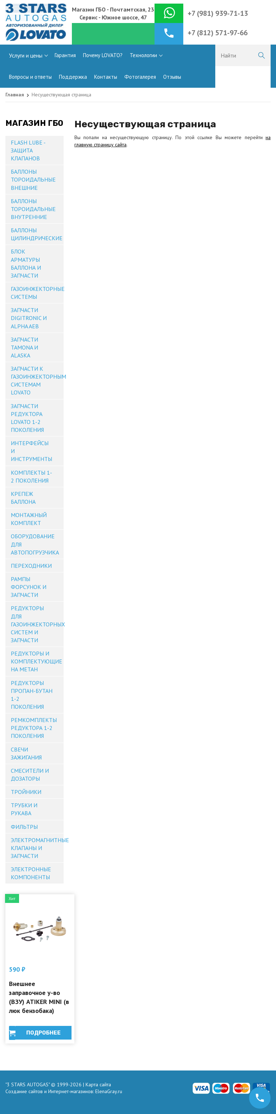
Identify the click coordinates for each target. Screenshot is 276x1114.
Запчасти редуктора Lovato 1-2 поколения (27, 417)
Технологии (143, 55)
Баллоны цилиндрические (37, 234)
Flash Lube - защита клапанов (28, 150)
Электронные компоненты (31, 873)
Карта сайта (98, 1084)
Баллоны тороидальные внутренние (33, 208)
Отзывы (172, 76)
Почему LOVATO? (103, 55)
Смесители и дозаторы (30, 774)
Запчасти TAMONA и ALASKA (24, 347)
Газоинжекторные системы (37, 292)
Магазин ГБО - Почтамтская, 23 (113, 9)
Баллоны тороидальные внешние (33, 179)
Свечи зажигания (26, 753)
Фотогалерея (140, 76)
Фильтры (24, 826)
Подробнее (43, 1032)
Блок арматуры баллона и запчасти (26, 263)
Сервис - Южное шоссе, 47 (113, 17)
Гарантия (65, 55)
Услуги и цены (25, 55)
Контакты (105, 76)
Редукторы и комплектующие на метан (36, 661)
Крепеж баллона (23, 497)
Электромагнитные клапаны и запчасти (37, 847)
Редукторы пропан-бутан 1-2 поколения (31, 694)
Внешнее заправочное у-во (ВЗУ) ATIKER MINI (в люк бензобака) (39, 997)
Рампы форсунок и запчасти (28, 586)
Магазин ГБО (34, 123)
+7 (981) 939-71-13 (218, 13)
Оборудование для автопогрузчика (35, 544)
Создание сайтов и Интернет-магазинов (49, 1091)
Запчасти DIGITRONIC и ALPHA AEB (29, 317)
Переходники (31, 565)
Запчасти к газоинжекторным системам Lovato (37, 380)
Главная (14, 94)
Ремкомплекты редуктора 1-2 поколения (34, 727)
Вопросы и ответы (30, 76)
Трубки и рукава (24, 809)
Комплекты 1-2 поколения (31, 476)
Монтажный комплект (29, 518)
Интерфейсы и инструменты (31, 450)
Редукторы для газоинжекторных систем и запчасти (37, 624)
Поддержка (73, 76)
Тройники (26, 791)
